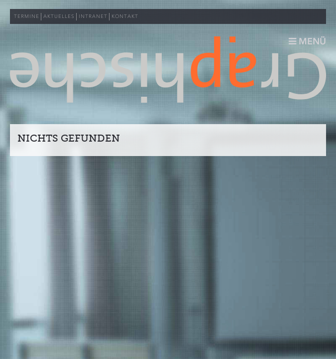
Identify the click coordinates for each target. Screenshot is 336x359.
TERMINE (26, 16)
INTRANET (93, 16)
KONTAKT (125, 16)
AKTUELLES (59, 16)
